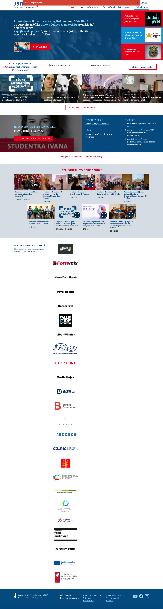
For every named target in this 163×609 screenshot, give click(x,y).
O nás (127, 7)
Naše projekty (93, 7)
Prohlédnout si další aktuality (81, 108)
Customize (144, 598)
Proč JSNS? (38, 47)
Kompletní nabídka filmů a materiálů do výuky (81, 157)
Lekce (80, 7)
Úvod (72, 7)
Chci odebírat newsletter (142, 67)
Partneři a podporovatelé (29, 245)
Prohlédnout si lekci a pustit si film (33, 138)
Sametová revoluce (94, 134)
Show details (34, 606)
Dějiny (88, 124)
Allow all (144, 593)
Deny (145, 602)
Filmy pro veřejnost (100, 124)
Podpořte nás (142, 7)
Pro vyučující (109, 7)
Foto (120, 7)
